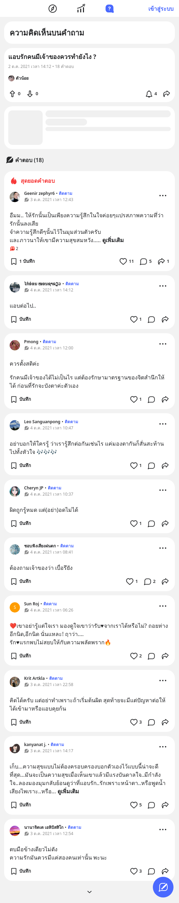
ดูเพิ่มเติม (113, 240)
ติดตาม (65, 193)
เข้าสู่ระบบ (160, 8)
